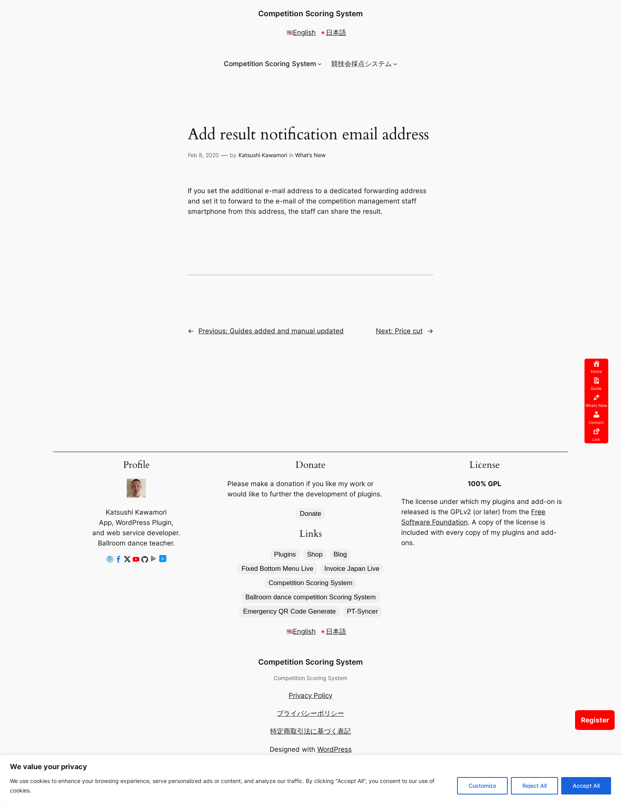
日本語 (333, 32)
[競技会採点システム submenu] (395, 64)
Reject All (534, 785)
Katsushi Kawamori (262, 155)
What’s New (310, 155)
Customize (482, 785)
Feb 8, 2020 (203, 155)
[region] (310, 778)
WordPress (334, 749)
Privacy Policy (310, 695)
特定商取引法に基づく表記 (310, 731)
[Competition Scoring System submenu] (320, 64)
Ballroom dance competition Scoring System (310, 597)
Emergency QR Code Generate (289, 611)
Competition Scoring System (310, 13)
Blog (340, 554)
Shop (314, 554)
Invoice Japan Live (351, 568)
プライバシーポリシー (310, 713)
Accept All (586, 785)
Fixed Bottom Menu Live (277, 568)
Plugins (285, 554)
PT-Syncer (362, 611)
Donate (310, 513)
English (301, 32)
